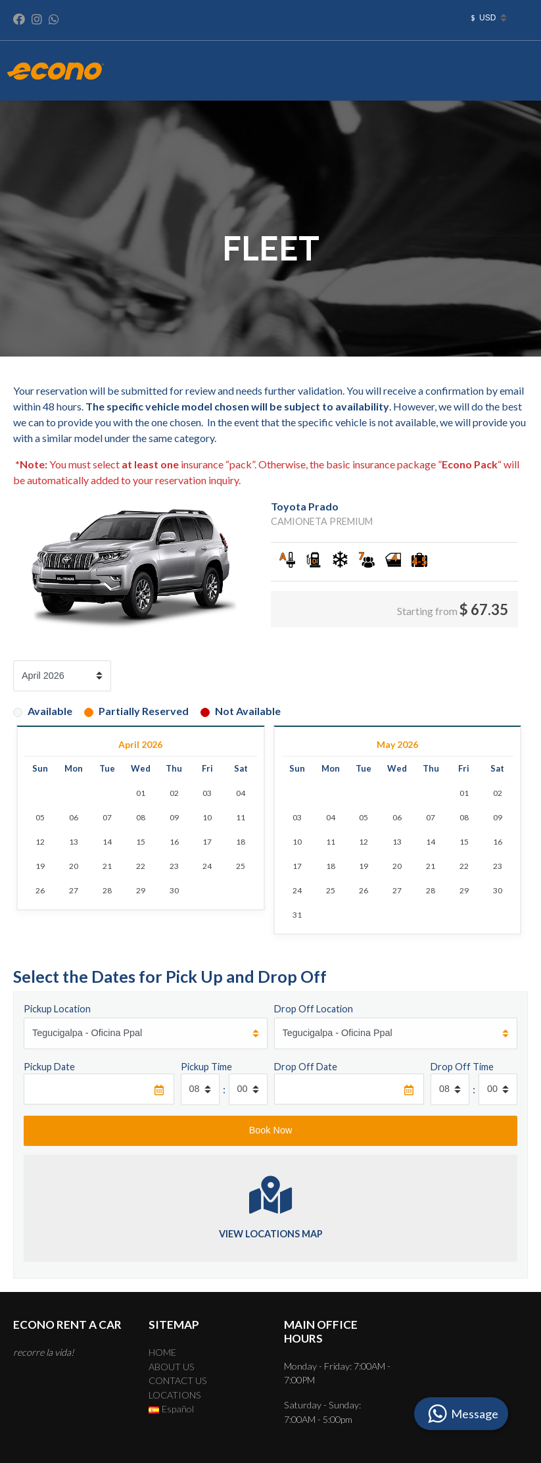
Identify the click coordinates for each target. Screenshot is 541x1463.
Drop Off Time (462, 1066)
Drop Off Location (313, 1008)
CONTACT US (178, 1380)
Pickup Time (206, 1066)
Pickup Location (57, 1008)
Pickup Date (49, 1066)
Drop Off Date (305, 1066)
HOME (162, 1352)
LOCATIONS (175, 1395)
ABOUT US (172, 1366)
